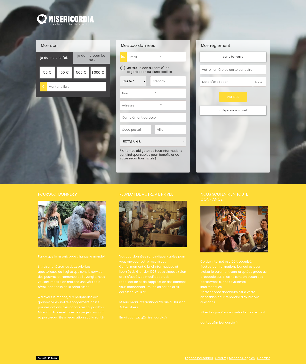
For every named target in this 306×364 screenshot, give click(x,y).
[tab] (54, 58)
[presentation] (54, 58)
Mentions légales (242, 358)
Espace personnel (199, 358)
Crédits (220, 358)
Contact (263, 358)
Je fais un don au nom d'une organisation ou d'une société (149, 70)
